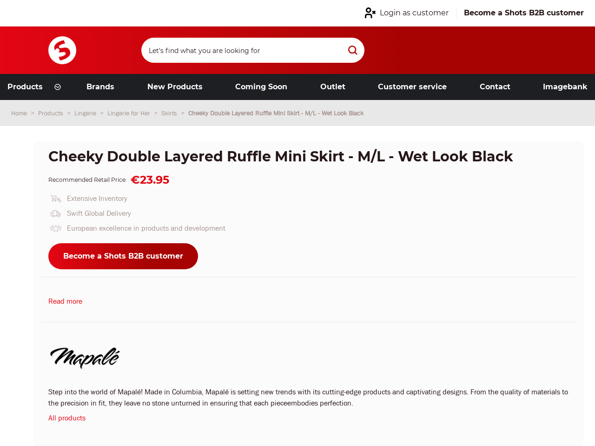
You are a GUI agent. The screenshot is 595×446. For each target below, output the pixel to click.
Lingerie (86, 113)
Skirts (170, 113)
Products (51, 113)
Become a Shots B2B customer (123, 256)
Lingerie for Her (129, 113)
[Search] (253, 50)
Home (20, 113)
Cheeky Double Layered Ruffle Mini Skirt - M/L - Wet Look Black (276, 113)
